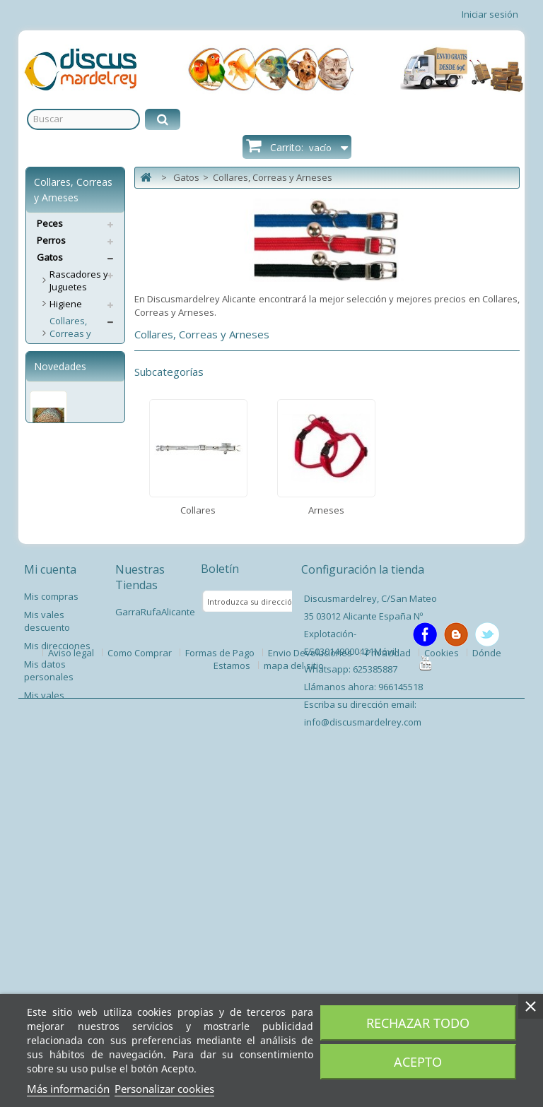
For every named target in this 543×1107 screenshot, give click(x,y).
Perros (51, 240)
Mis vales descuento (47, 936)
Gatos (50, 257)
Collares (67, 363)
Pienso (64, 592)
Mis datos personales (49, 986)
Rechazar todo (417, 1022)
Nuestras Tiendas (140, 892)
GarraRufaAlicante (155, 927)
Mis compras (51, 912)
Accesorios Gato (72, 522)
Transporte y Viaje (77, 492)
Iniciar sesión (490, 14)
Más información (68, 1089)
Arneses (67, 380)
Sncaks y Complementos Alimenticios (82, 439)
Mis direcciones (57, 961)
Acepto (418, 1061)
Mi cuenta (50, 885)
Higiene (65, 303)
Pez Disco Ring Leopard (61, 763)
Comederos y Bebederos (78, 403)
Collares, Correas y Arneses (70, 333)
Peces (50, 223)
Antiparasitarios (83, 575)
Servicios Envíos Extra (71, 615)
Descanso (71, 469)
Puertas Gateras (67, 551)
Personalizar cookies (164, 1089)
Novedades (60, 665)
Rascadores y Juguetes (78, 280)
